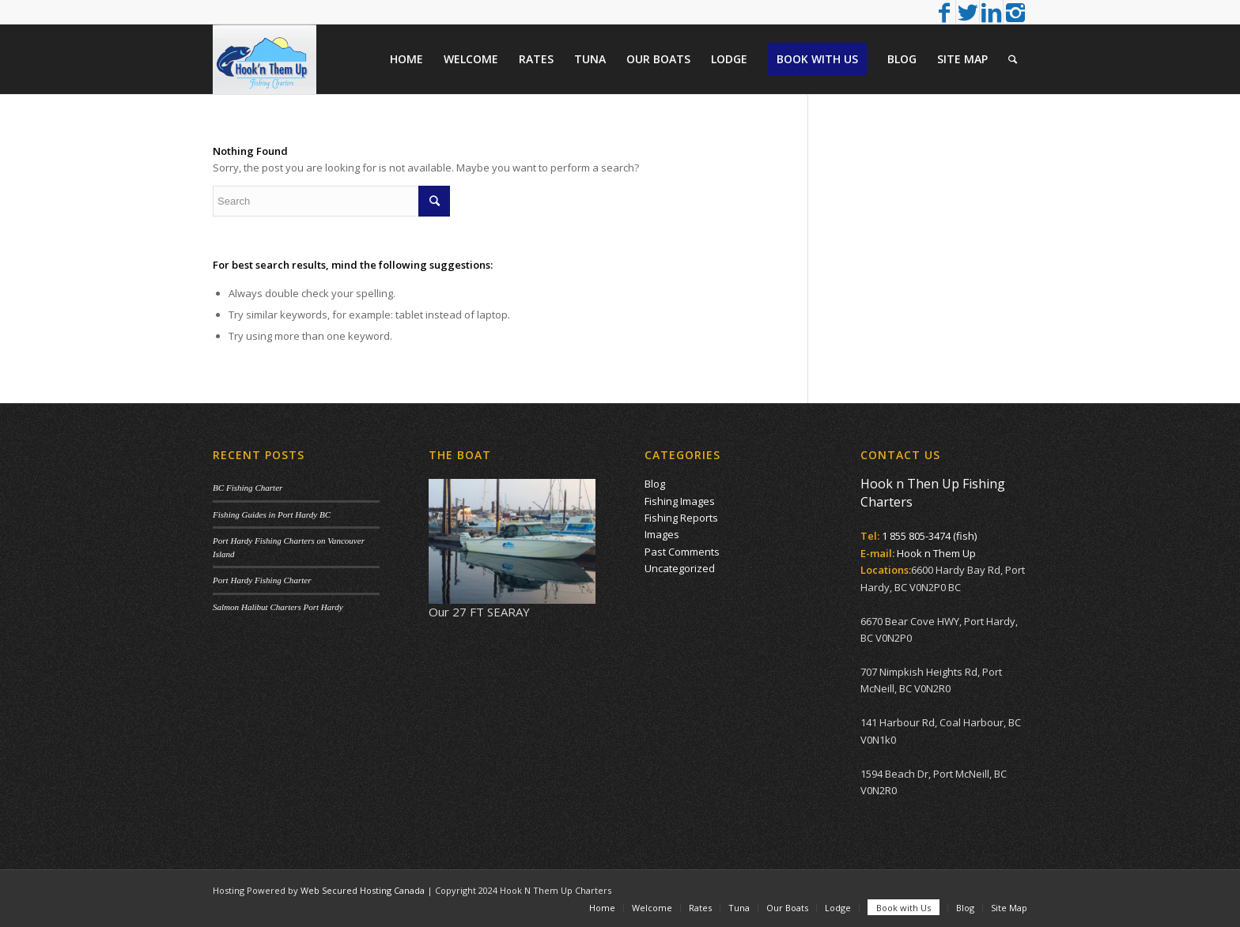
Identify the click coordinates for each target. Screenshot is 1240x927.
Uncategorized (680, 568)
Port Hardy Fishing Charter (262, 580)
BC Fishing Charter (247, 487)
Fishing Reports (681, 518)
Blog (655, 484)
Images (662, 534)
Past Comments (682, 552)
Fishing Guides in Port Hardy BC (272, 514)
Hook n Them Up (936, 553)
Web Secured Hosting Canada (363, 890)
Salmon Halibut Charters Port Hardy (278, 607)
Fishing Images (680, 501)
